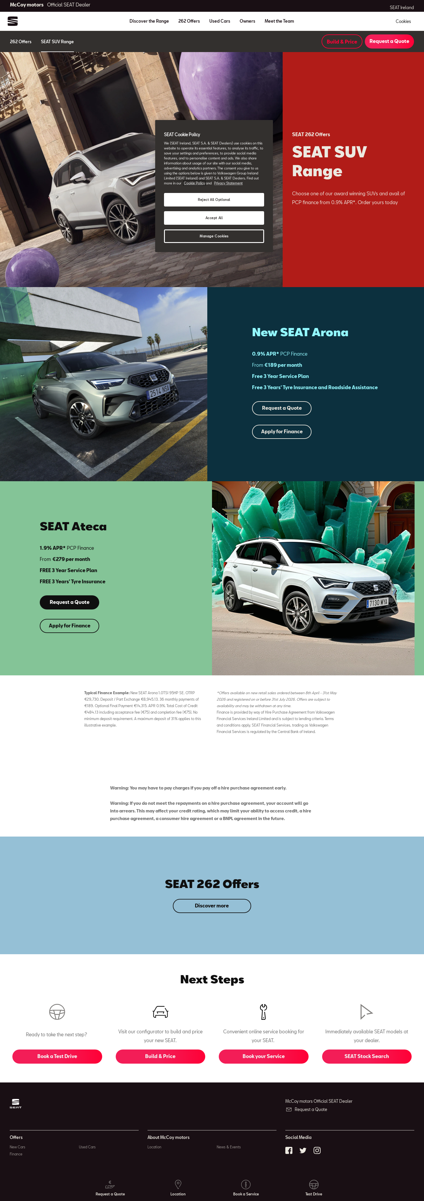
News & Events (229, 1147)
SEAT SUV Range (57, 41)
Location (154, 1147)
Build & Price (342, 41)
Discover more (212, 905)
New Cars (17, 1147)
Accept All (214, 218)
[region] (214, 186)
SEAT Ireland (402, 7)
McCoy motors (50, 4)
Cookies (403, 21)
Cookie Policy (194, 183)
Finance (16, 1154)
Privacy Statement (228, 183)
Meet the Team (279, 21)
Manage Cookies (214, 236)
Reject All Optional (214, 199)
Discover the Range (149, 21)
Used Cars (219, 21)
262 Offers (189, 21)
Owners (247, 21)
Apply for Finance (282, 431)
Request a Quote (389, 41)
